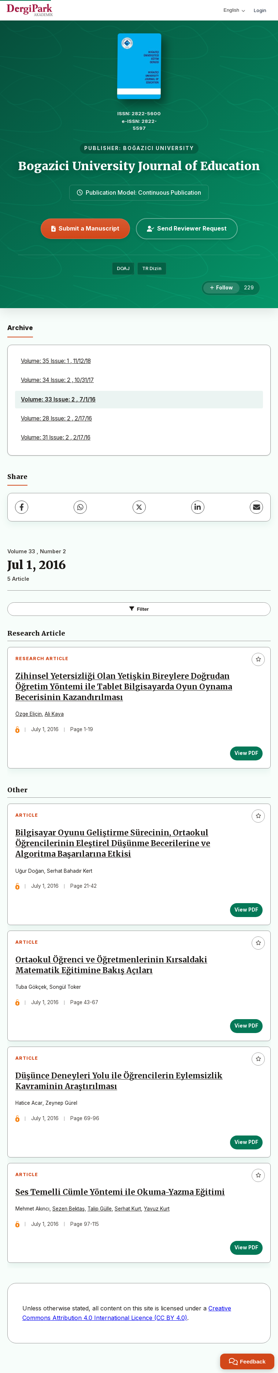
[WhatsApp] (80, 507)
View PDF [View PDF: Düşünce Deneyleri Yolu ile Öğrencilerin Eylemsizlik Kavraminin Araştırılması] (245, 1153)
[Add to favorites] (258, 659)
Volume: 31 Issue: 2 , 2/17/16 (55, 437)
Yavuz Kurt (158, 1222)
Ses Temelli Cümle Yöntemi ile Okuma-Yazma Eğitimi (121, 1206)
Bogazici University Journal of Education (139, 166)
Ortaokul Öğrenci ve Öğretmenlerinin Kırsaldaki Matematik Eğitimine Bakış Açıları (113, 972)
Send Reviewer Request (187, 228)
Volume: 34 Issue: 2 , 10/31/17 (57, 380)
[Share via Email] (256, 507)
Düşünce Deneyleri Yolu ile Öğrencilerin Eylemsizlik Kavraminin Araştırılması (120, 1092)
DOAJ (123, 268)
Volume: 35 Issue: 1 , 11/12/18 (56, 361)
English (234, 10)
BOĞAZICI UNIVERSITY (158, 148)
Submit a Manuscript (85, 228)
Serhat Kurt (129, 1222)
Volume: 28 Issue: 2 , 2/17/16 (56, 418)
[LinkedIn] (197, 507)
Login (260, 10)
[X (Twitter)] (139, 507)
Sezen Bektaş (70, 1222)
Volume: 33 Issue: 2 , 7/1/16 (58, 399)
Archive (20, 328)
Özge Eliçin (30, 716)
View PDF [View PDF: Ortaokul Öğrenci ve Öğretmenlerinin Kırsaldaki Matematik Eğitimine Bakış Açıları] (245, 1033)
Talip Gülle (101, 1222)
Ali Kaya (55, 716)
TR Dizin (152, 268)
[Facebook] (21, 507)
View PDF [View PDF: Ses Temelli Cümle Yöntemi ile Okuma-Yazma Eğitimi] (245, 1261)
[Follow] (221, 288)
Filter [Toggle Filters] (139, 609)
